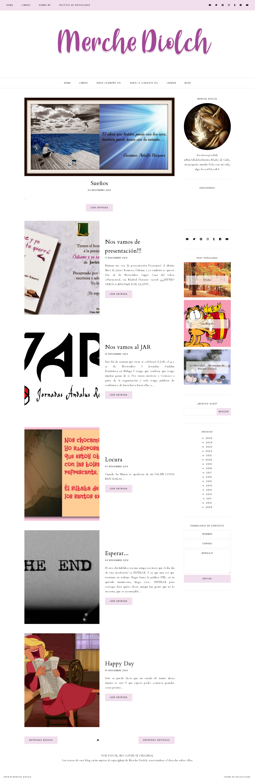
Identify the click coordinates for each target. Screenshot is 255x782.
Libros (26, 5)
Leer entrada (99, 207)
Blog (188, 83)
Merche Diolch (22, 777)
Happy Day (119, 663)
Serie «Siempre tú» (108, 83)
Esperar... (117, 553)
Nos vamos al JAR (128, 347)
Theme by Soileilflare (237, 777)
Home (9, 5)
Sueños (99, 183)
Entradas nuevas (41, 740)
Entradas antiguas (156, 740)
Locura (114, 459)
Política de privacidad (74, 5)
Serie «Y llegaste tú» (144, 83)
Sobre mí (45, 5)
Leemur (171, 83)
